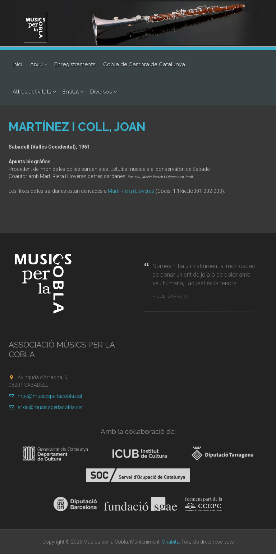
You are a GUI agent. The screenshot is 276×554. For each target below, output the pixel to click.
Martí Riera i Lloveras (131, 191)
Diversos (101, 91)
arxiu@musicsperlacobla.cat (46, 407)
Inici (17, 64)
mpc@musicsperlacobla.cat (45, 396)
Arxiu (36, 64)
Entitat (71, 91)
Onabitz (170, 542)
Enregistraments (74, 64)
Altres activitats (32, 91)
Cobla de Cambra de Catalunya (144, 64)
